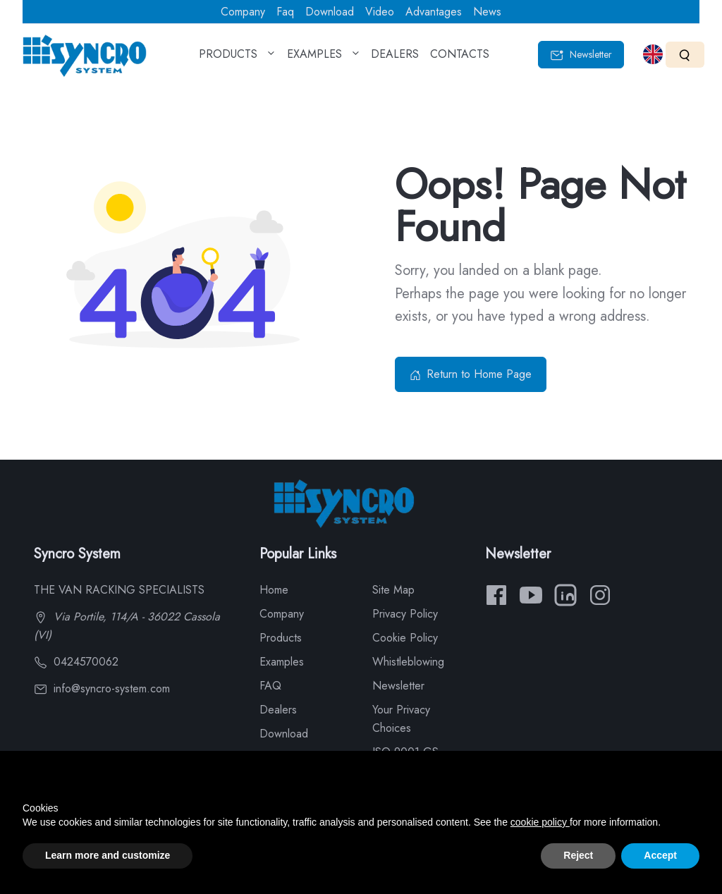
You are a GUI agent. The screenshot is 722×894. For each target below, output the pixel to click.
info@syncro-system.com (102, 688)
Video (379, 12)
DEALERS (395, 58)
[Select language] (653, 54)
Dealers (278, 710)
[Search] (685, 55)
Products (280, 638)
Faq (285, 12)
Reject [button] (578, 855)
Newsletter (580, 54)
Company (243, 12)
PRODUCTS (237, 58)
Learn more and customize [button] (107, 855)
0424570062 (76, 662)
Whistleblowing (408, 662)
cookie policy (540, 822)
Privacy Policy (405, 614)
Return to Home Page (471, 374)
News (487, 12)
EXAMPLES (323, 58)
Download (329, 12)
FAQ (270, 686)
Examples (281, 662)
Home (273, 590)
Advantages (433, 12)
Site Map (393, 590)
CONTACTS (459, 58)
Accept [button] (660, 855)
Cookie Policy (405, 638)
